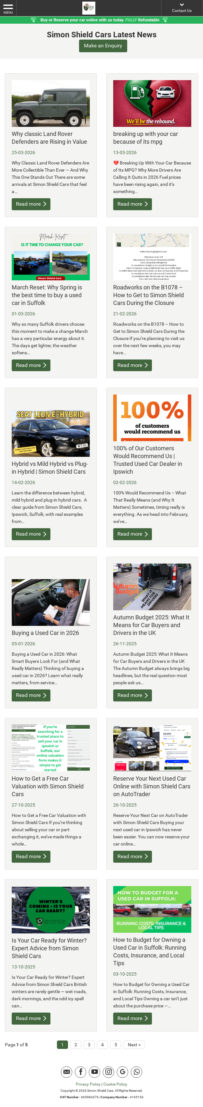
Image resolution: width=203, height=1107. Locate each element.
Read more (31, 204)
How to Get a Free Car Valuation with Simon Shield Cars (48, 786)
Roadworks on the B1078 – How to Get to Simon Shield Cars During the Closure (148, 295)
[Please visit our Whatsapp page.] (136, 1072)
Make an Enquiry (103, 46)
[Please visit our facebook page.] (80, 1072)
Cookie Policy (115, 1084)
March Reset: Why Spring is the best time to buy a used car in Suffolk (47, 295)
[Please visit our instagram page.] (108, 1072)
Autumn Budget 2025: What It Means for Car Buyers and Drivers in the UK (151, 625)
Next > (134, 1044)
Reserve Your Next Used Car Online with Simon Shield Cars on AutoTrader (151, 786)
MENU (8, 8)
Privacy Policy (88, 1084)
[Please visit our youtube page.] (94, 1072)
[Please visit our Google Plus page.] (122, 1072)
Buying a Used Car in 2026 (45, 632)
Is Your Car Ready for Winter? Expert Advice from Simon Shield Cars (49, 948)
